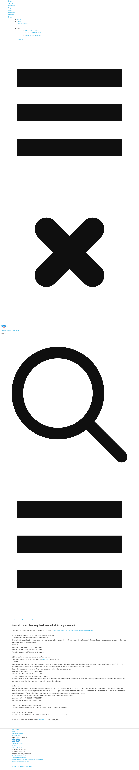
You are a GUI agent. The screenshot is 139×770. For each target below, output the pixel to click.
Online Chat (15, 731)
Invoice (19, 21)
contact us (42, 720)
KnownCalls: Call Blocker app (20, 761)
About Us (20, 40)
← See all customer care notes (23, 620)
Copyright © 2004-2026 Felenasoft (22, 766)
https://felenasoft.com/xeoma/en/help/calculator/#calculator (73, 630)
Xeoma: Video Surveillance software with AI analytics (27, 759)
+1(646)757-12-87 (17, 746)
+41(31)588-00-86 (17, 748)
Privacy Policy (16, 735)
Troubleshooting (22, 24)
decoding (45, 659)
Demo (19, 19)
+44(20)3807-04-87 (17, 744)
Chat (18, 28)
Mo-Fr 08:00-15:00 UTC (19, 755)
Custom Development (18, 733)
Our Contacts (15, 729)
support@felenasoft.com (33, 35)
